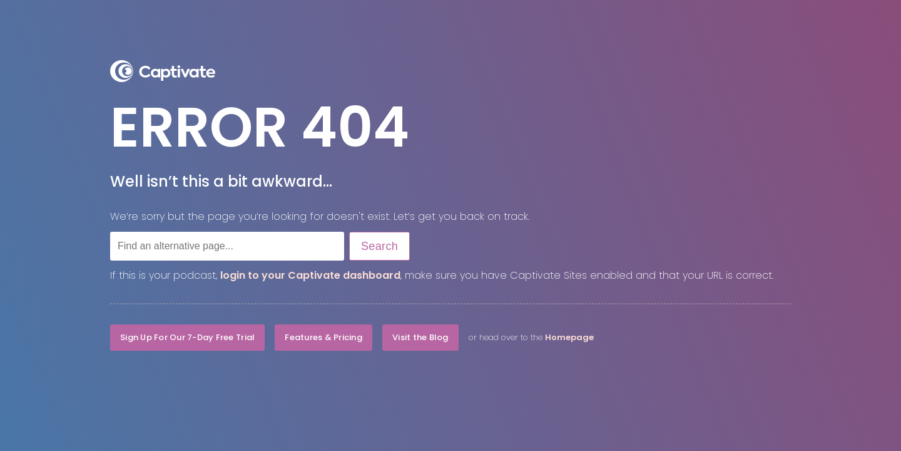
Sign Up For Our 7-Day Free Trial (187, 337)
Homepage (569, 337)
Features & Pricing (323, 337)
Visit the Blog (420, 337)
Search (379, 246)
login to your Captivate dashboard (310, 275)
